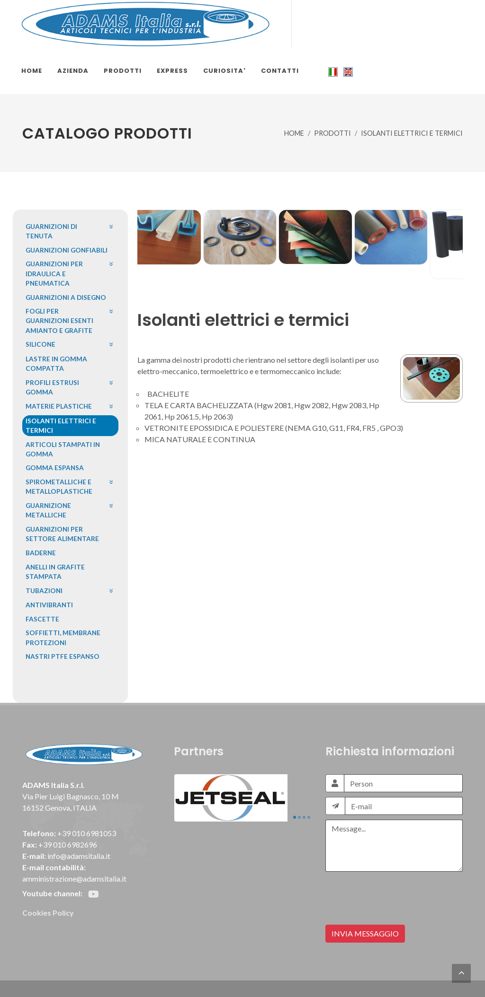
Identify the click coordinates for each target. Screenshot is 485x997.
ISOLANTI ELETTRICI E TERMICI (412, 133)
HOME (294, 133)
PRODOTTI (332, 133)
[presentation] (397, 894)
